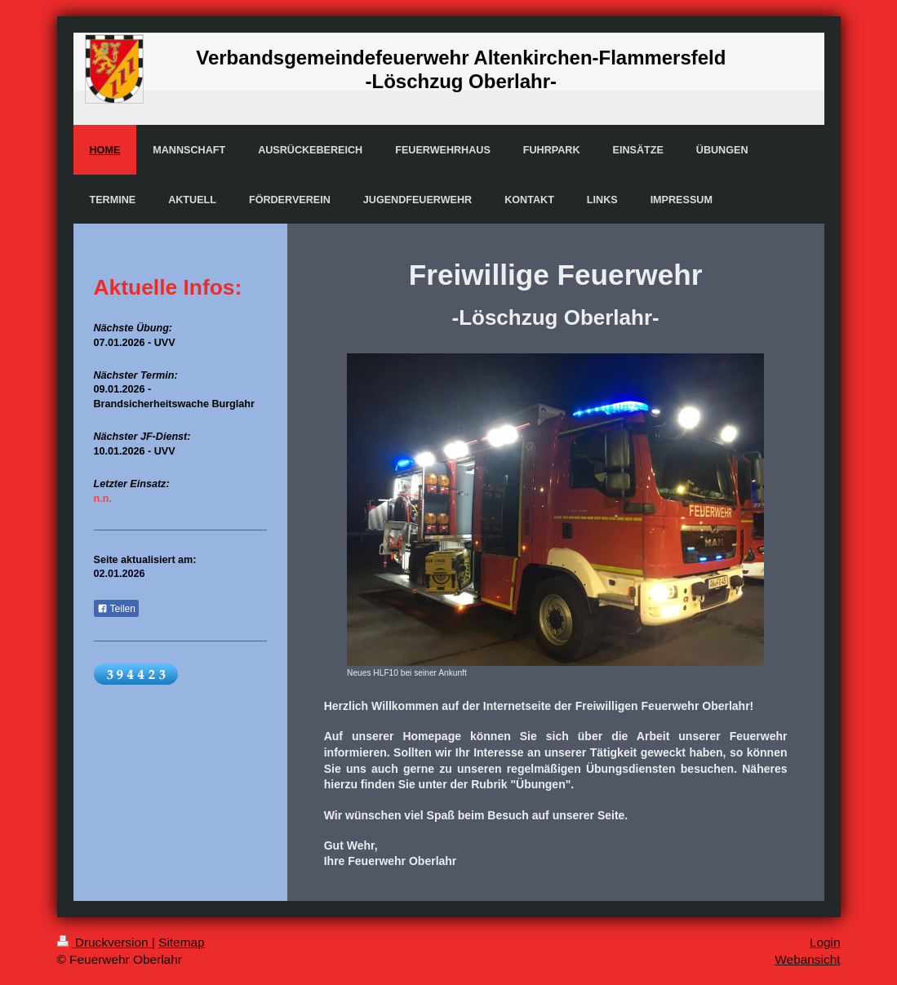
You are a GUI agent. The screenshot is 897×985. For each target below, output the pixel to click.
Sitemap (181, 942)
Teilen (116, 609)
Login (825, 942)
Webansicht (807, 959)
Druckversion (104, 942)
